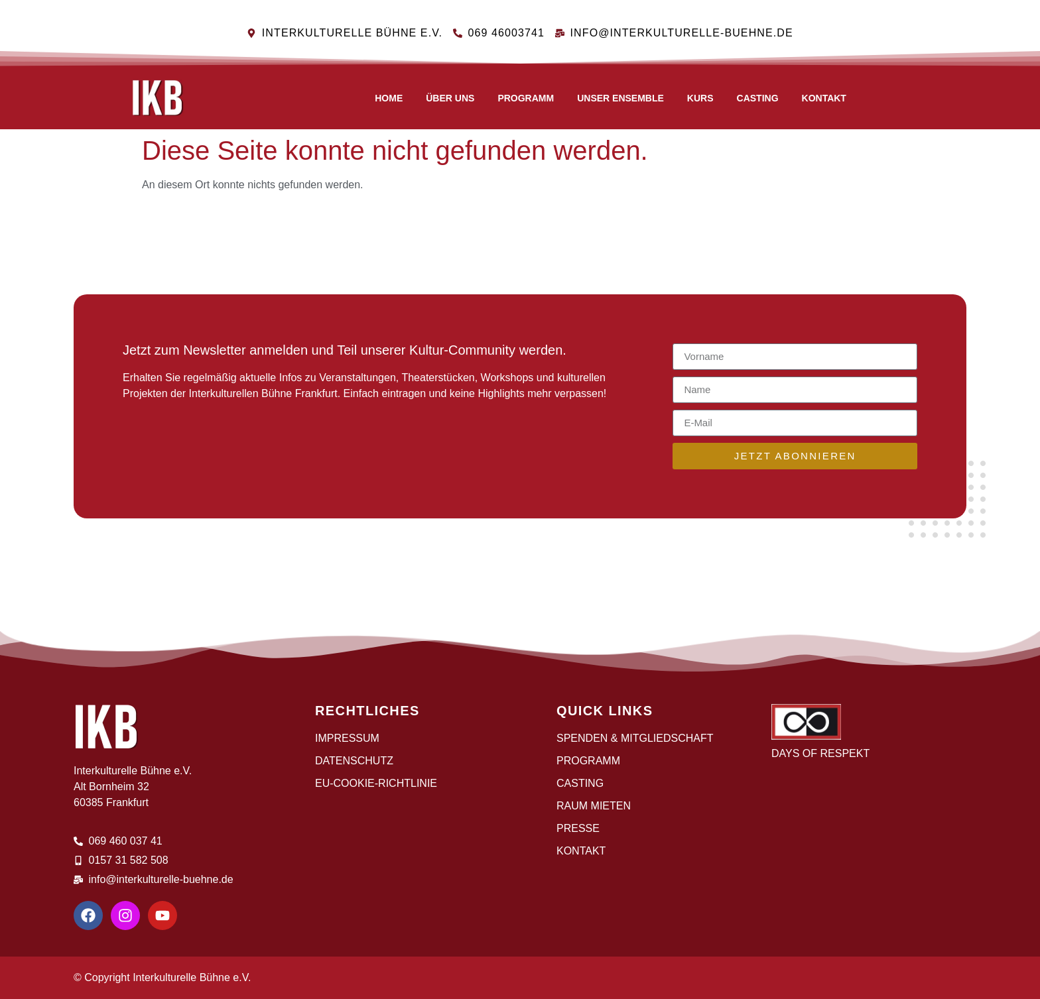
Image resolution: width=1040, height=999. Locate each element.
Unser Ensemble (620, 98)
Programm (525, 98)
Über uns (450, 98)
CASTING (758, 98)
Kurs (700, 98)
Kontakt (824, 98)
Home (389, 98)
